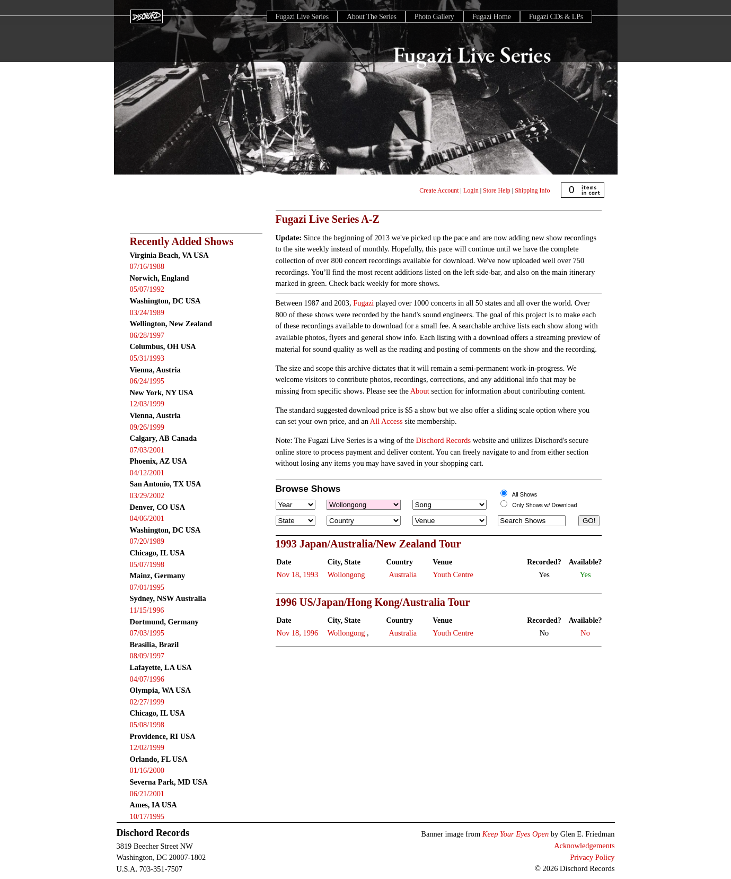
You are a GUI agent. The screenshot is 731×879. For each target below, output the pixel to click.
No (585, 633)
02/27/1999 (147, 702)
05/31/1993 (147, 358)
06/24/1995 (147, 381)
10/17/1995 (147, 816)
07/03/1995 (147, 633)
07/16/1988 (147, 266)
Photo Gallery (434, 17)
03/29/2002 (147, 495)
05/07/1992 (147, 289)
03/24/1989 (147, 312)
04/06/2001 (147, 518)
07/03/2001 (147, 450)
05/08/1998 (147, 724)
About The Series (372, 17)
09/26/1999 (147, 427)
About (419, 391)
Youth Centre (453, 574)
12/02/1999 (147, 747)
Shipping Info (532, 190)
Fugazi (363, 303)
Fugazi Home (491, 17)
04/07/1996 (147, 679)
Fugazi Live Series (302, 17)
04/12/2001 (147, 472)
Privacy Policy (592, 857)
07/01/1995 (147, 587)
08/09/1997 (147, 655)
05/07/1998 (147, 564)
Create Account (439, 190)
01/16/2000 (147, 770)
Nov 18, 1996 (298, 633)
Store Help (496, 190)
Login (471, 190)
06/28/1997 (147, 335)
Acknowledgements (584, 845)
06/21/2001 (147, 793)
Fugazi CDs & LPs (556, 17)
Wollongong (346, 574)
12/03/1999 (147, 403)
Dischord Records (443, 440)
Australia (403, 574)
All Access (386, 421)
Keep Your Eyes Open (515, 834)
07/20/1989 (147, 541)
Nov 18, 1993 (298, 574)
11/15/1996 (147, 610)
